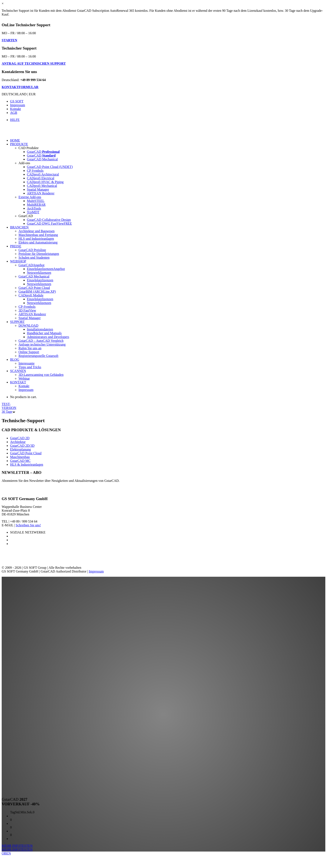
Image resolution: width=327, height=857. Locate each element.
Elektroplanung (20, 449)
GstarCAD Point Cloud (25, 453)
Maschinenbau (20, 457)
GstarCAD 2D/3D (22, 445)
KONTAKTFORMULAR (20, 87)
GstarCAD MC (20, 461)
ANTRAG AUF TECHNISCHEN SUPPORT (34, 63)
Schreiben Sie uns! (28, 525)
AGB (13, 112)
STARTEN (9, 40)
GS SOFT (17, 101)
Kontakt (15, 109)
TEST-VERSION (9, 407)
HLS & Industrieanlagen (26, 464)
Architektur (18, 442)
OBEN (6, 853)
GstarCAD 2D (19, 438)
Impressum (17, 105)
